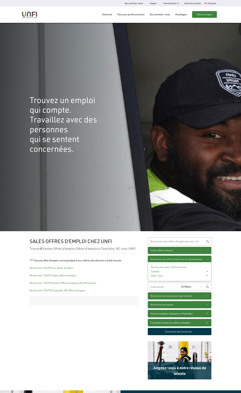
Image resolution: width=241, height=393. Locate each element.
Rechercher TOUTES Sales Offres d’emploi (53, 275)
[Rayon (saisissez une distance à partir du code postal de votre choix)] (192, 286)
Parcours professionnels (131, 14)
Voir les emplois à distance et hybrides (171, 313)
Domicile (107, 14)
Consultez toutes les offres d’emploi (170, 322)
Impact (153, 3)
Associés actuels (192, 3)
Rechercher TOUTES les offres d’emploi (51, 268)
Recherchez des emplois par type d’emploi (171, 296)
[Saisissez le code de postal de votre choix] (164, 286)
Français (212, 3)
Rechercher (207, 241)
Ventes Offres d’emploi (161, 250)
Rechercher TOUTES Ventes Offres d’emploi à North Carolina (63, 283)
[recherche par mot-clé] (179, 241)
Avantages (181, 14)
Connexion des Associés (178, 331)
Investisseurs (170, 3)
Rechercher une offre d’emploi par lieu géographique (176, 259)
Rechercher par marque (161, 304)
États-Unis (157, 275)
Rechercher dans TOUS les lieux (168, 267)
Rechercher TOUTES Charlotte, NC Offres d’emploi (57, 290)
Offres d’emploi (204, 14)
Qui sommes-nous (134, 3)
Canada (155, 271)
